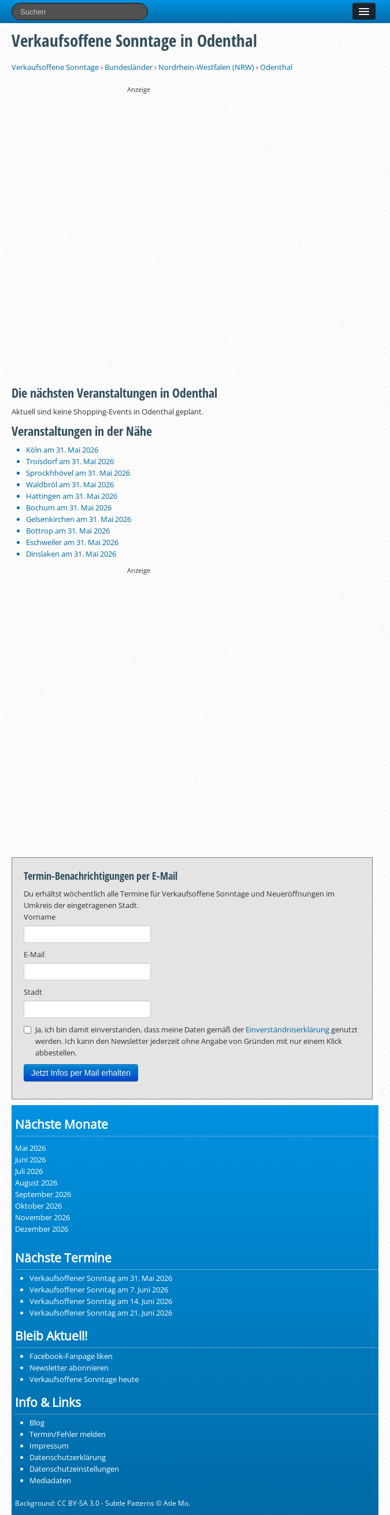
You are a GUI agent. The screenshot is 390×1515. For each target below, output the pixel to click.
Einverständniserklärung (287, 1029)
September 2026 (43, 1194)
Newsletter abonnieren (69, 1367)
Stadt (33, 992)
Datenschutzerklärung (67, 1457)
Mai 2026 (30, 1148)
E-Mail (34, 954)
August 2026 (36, 1182)
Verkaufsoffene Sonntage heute (84, 1379)
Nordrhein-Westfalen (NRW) (206, 67)
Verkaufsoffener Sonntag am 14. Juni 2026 (100, 1301)
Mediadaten (50, 1480)
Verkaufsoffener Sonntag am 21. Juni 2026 (100, 1312)
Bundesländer (129, 67)
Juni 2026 (30, 1159)
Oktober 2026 (38, 1206)
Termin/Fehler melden (67, 1434)
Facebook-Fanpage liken (71, 1356)
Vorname (39, 917)
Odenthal (276, 67)
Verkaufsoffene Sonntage (55, 67)
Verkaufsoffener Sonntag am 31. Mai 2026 (100, 1278)
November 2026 (42, 1217)
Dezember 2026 (41, 1229)
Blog (36, 1422)
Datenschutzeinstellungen (74, 1469)
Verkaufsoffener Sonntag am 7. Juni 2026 (98, 1289)
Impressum (49, 1445)
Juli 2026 (29, 1171)
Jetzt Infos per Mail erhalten (81, 1072)
